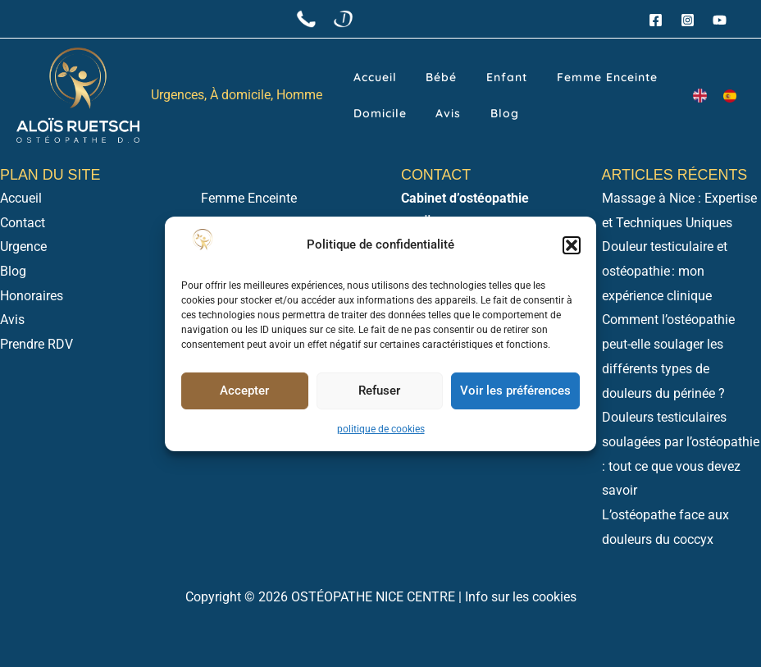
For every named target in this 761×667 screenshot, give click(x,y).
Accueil (366, 72)
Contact (22, 223)
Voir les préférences (515, 390)
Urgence (23, 246)
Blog (395, 118)
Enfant (462, 72)
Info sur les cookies (520, 597)
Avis (357, 118)
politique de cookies (381, 429)
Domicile (633, 72)
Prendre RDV (36, 344)
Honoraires (31, 296)
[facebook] (658, 20)
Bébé (415, 72)
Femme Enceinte (544, 72)
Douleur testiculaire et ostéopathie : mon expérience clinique (664, 271)
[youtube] (722, 20)
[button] (571, 245)
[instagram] (690, 20)
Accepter (244, 390)
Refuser (379, 390)
